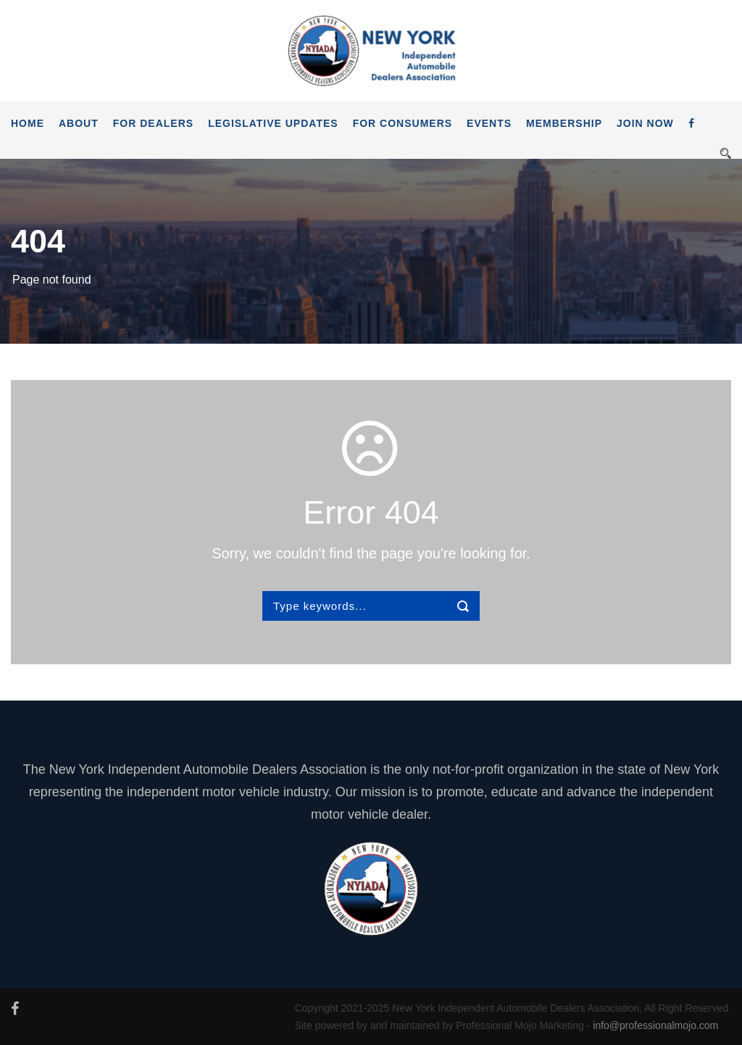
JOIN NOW (645, 123)
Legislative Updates (273, 123)
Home (27, 123)
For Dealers (153, 123)
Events (489, 123)
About (79, 123)
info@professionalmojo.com (655, 1025)
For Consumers (402, 123)
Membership (564, 123)
